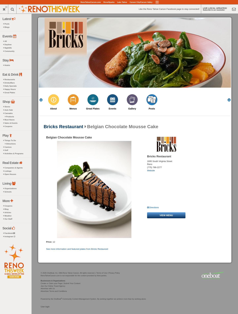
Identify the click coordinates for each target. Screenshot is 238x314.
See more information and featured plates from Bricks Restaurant (77, 249)
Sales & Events (11, 123)
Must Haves (9, 120)
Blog (6, 209)
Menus (73, 108)
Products (10, 117)
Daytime (8, 45)
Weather (8, 216)
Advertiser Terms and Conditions (54, 291)
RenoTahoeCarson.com (90, 2)
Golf (6, 150)
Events (112, 108)
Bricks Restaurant (63, 126)
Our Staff (8, 219)
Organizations (10, 188)
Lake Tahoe (122, 2)
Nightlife (8, 48)
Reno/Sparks (109, 2)
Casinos (8, 147)
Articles (7, 212)
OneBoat (58, 299)
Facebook (9, 233)
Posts (6, 24)
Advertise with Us (48, 288)
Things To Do (10, 140)
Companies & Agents (13, 168)
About (53, 108)
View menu (166, 215)
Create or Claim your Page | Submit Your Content (60, 283)
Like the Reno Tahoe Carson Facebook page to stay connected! (169, 9)
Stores (7, 107)
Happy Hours (10, 89)
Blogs (7, 27)
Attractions (11, 144)
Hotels (7, 65)
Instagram (9, 236)
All (5, 41)
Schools (8, 192)
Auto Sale (8, 110)
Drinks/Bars (9, 83)
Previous (43, 100)
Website (151, 170)
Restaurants (9, 79)
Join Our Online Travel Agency (53, 286)
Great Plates (9, 93)
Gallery (132, 108)
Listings (7, 171)
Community (9, 51)
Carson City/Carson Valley (141, 2)
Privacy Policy (114, 273)
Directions (154, 207)
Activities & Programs (13, 154)
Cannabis (8, 113)
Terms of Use (101, 273)
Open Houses (10, 174)
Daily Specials (10, 86)
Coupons (8, 126)
